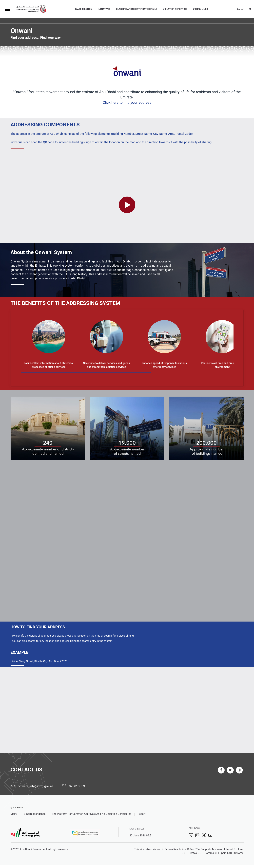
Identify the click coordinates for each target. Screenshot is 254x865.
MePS (14, 813)
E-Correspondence (35, 813)
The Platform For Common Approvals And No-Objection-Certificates (91, 813)
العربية (240, 8)
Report (142, 813)
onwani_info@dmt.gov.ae (32, 786)
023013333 (73, 786)
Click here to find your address (127, 102)
